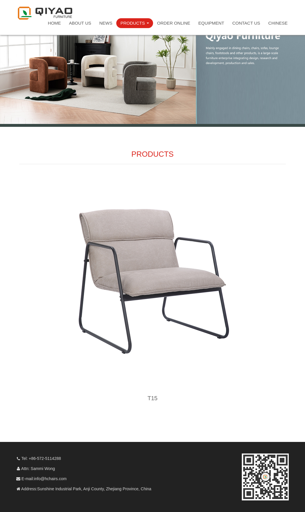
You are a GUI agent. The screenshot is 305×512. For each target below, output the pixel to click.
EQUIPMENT (211, 23)
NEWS (105, 23)
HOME (54, 23)
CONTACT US (246, 23)
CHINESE (278, 23)
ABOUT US (80, 23)
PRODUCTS (134, 23)
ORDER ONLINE (173, 23)
